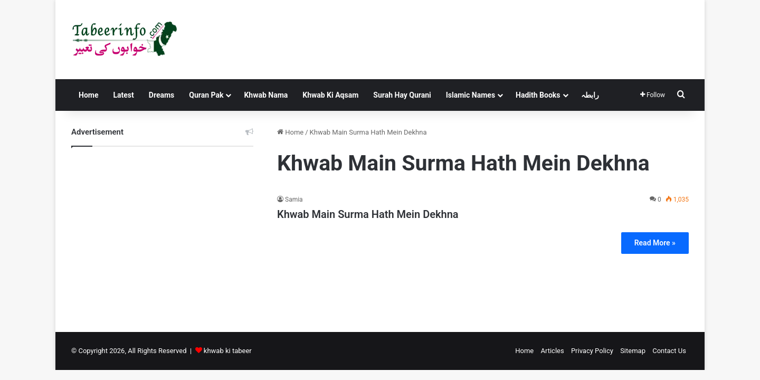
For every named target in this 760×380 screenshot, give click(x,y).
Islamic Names (470, 95)
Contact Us (669, 351)
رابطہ (590, 95)
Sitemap (632, 351)
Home (88, 95)
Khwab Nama (266, 95)
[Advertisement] (162, 231)
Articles (552, 351)
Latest (123, 95)
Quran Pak (206, 95)
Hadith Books (538, 95)
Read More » (655, 243)
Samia (294, 199)
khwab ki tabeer (228, 351)
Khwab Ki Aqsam (330, 95)
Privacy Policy (592, 351)
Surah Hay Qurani (402, 95)
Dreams (161, 95)
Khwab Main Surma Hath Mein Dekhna (368, 214)
